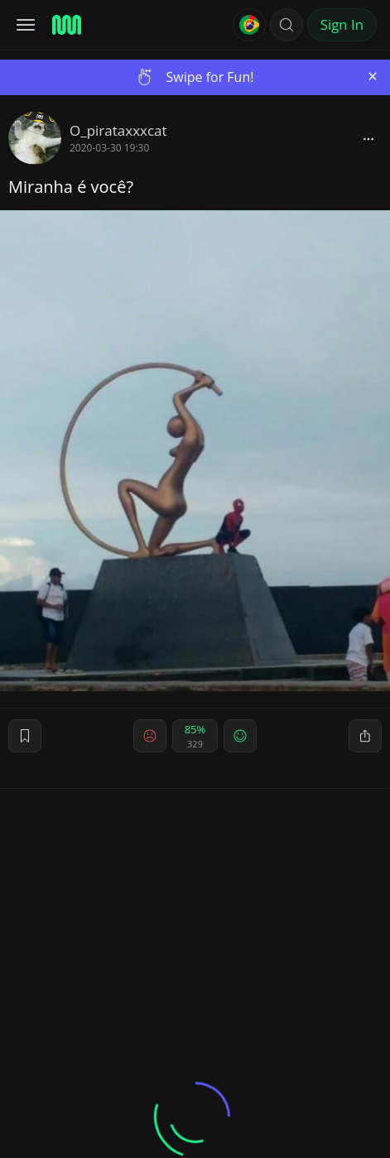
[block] (368, 138)
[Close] (373, 76)
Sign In (342, 24)
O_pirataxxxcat (118, 130)
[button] (286, 24)
